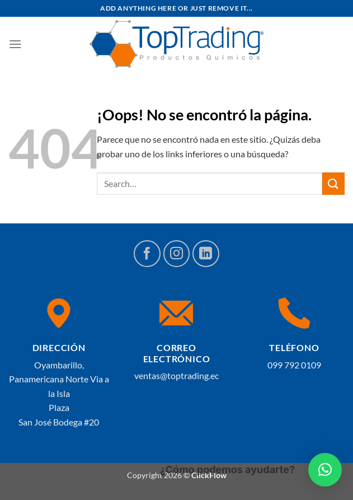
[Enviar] (333, 183)
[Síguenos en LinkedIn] (205, 253)
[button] (325, 470)
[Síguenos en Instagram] (176, 253)
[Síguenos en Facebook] (147, 253)
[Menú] (15, 44)
